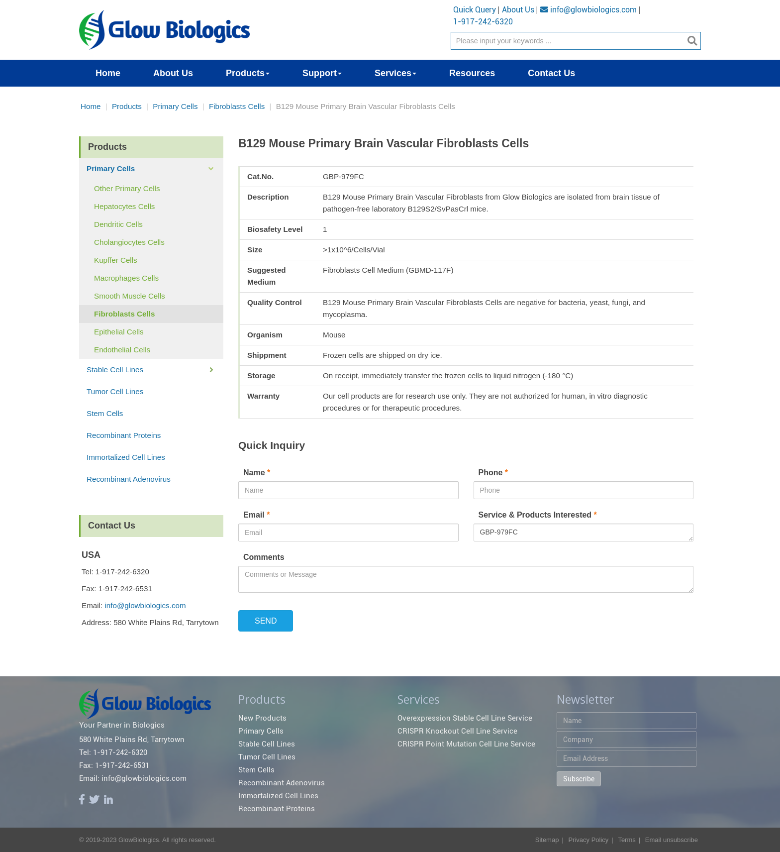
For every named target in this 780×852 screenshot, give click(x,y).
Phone (494, 472)
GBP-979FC (584, 532)
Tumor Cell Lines (115, 391)
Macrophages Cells (126, 278)
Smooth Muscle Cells (129, 296)
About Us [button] (173, 73)
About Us (518, 9)
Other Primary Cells (127, 188)
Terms (626, 840)
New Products (262, 718)
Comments (264, 557)
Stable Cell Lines (115, 369)
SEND (266, 621)
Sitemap (547, 840)
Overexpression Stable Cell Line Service (464, 718)
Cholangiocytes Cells (129, 242)
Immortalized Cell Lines (126, 457)
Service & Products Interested (538, 515)
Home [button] (108, 73)
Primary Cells (175, 106)
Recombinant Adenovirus (129, 479)
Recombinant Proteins (124, 435)
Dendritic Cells (118, 224)
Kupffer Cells (115, 260)
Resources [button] (472, 73)
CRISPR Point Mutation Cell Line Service (466, 744)
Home (91, 106)
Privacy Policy (588, 840)
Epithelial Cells (119, 331)
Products (127, 106)
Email (257, 515)
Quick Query (474, 9)
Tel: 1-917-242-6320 (113, 752)
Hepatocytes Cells (124, 206)
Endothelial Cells (122, 349)
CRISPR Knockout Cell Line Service (457, 731)
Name (258, 472)
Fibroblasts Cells (237, 106)
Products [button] (248, 73)
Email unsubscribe (671, 840)
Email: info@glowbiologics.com (133, 778)
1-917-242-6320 (483, 21)
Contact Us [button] (551, 73)
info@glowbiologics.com (588, 9)
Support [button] (322, 73)
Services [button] (395, 73)
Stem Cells (105, 413)
